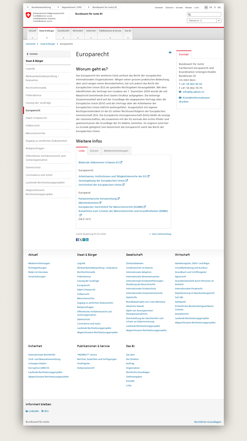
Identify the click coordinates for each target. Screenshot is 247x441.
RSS (46, 411)
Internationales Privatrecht (188, 288)
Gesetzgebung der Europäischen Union (102, 180)
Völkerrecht (33, 125)
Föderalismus (33, 95)
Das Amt (130, 354)
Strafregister (83, 363)
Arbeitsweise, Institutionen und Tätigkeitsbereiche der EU (112, 176)
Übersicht (169, 7)
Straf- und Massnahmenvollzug (44, 359)
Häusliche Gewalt (135, 306)
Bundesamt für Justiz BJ (103, 7)
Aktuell (32, 30)
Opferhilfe (131, 297)
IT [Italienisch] (215, 7)
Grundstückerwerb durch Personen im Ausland (194, 282)
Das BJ (128, 30)
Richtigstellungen (37, 267)
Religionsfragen (35, 148)
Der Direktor (132, 359)
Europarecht (83, 285)
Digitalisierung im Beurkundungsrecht (195, 293)
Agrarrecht (180, 276)
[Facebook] (77, 239)
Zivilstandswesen (134, 263)
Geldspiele (180, 301)
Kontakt (179, 7)
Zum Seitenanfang (161, 234)
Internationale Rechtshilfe (41, 354)
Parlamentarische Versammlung (97, 198)
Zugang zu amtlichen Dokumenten (46, 140)
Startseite (159, 7)
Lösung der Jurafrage (38, 102)
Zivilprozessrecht (86, 367)
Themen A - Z (204, 20)
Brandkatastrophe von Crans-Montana (145, 301)
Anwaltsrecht (182, 313)
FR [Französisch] (210, 7)
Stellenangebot (134, 376)
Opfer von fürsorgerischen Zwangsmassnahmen (139, 312)
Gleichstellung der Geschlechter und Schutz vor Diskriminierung (144, 320)
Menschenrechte (35, 133)
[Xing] (84, 239)
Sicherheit (91, 30)
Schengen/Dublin (37, 363)
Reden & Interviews (38, 272)
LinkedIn (34, 411)
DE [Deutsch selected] (206, 7)
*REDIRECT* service (87, 354)
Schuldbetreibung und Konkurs (191, 267)
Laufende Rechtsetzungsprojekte (45, 182)
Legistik (30, 68)
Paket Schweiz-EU (36, 118)
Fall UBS (179, 297)
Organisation (133, 367)
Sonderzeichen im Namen (139, 267)
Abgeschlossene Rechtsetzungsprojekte (39, 192)
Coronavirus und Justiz (39, 175)
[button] (189, 14)
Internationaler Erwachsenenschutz (144, 293)
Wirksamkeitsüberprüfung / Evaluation (42, 78)
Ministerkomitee (88, 202)
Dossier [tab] (94, 150)
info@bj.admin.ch (193, 91)
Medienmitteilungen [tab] (116, 150)
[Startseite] (75, 17)
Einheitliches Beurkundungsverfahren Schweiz (194, 308)
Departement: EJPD (70, 7)
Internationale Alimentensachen (143, 276)
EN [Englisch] (219, 7)
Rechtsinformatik (36, 87)
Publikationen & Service (110, 30)
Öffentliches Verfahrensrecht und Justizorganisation (46, 157)
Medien (188, 7)
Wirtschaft (78, 30)
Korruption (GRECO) (38, 367)
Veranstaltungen (37, 276)
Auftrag (130, 363)
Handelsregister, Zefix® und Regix (192, 263)
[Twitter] (81, 239)
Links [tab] (82, 150)
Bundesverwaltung (39, 7)
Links (196, 7)
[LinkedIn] (87, 239)
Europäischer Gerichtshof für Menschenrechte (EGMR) (111, 206)
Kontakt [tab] (184, 54)
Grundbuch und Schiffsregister (191, 272)
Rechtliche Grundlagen (138, 372)
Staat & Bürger (47, 31)
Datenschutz (33, 167)
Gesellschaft (63, 30)
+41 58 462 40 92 (191, 84)
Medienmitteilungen (39, 263)
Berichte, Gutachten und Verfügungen (97, 359)
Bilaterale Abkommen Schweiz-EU (99, 162)
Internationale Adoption (138, 272)
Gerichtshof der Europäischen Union (100, 184)
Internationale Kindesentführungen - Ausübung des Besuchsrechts (145, 282)
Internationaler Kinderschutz (141, 288)
